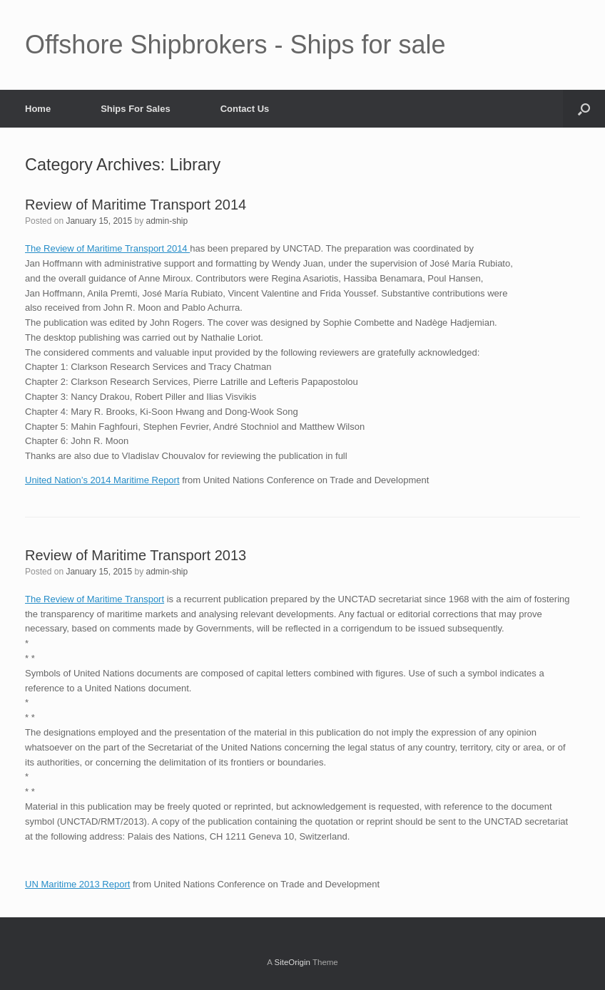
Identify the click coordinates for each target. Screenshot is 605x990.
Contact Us (245, 108)
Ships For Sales (136, 108)
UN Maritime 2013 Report (77, 884)
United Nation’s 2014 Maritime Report (102, 480)
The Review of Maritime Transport (94, 599)
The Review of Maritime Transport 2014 (107, 248)
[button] (584, 109)
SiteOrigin (292, 962)
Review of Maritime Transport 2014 (135, 204)
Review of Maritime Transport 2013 (135, 555)
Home (38, 108)
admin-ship (167, 221)
